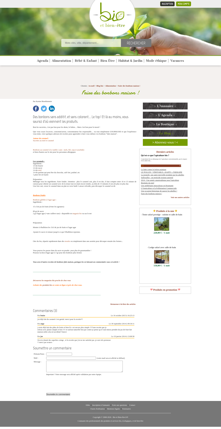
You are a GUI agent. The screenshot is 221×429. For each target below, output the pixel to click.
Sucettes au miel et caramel (43, 141)
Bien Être (107, 60)
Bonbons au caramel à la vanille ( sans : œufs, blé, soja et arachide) (59, 150)
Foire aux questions (119, 407)
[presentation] (69, 385)
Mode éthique (156, 60)
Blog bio (99, 86)
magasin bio (77, 213)
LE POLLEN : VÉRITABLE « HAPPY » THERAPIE (161, 172)
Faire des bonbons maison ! (129, 86)
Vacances (177, 60)
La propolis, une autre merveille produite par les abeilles (162, 175)
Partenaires (126, 411)
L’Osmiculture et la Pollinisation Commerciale (159, 188)
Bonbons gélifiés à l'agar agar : (45, 200)
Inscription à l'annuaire (101, 407)
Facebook (36, 109)
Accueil (91, 86)
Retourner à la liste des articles (123, 304)
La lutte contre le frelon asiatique (153, 169)
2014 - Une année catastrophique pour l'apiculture (160, 180)
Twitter (44, 109)
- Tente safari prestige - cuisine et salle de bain (161, 214)
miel (40, 170)
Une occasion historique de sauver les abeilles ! (159, 191)
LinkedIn (52, 109)
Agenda (42, 60)
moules (67, 241)
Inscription (167, 3)
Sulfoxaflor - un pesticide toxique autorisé (157, 178)
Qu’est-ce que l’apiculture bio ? (155, 155)
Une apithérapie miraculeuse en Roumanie (157, 186)
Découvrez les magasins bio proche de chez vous (52, 280)
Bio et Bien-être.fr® (120, 419)
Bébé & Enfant (86, 60)
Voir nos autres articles (180, 197)
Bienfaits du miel (147, 183)
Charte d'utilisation (97, 411)
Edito (88, 407)
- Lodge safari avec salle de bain (161, 247)
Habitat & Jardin (130, 60)
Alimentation (61, 60)
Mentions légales (113, 411)
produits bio (47, 285)
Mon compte (183, 3)
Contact (132, 407)
